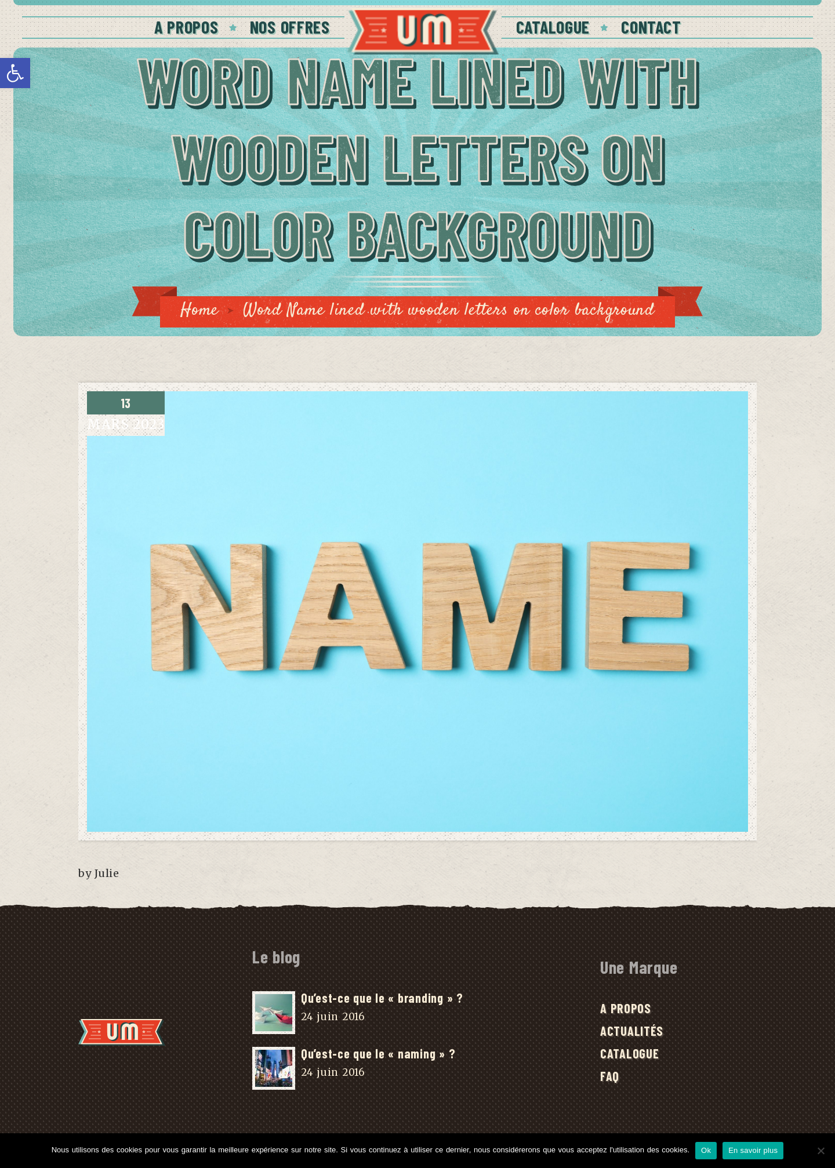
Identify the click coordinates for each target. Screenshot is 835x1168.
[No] (820, 1150)
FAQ (609, 1075)
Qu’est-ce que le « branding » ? (382, 997)
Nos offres (290, 26)
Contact (651, 26)
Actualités (631, 1030)
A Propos (186, 26)
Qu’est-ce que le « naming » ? (378, 1053)
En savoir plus (753, 1150)
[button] (15, 73)
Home (199, 310)
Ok (706, 1150)
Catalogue (553, 26)
